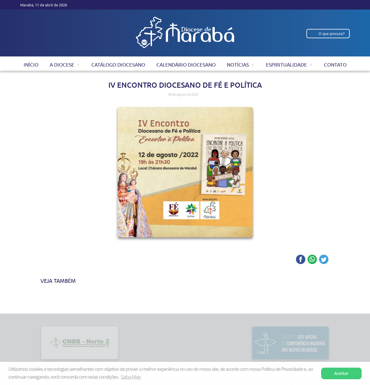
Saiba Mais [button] (130, 377)
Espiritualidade (286, 65)
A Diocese (62, 65)
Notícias (238, 65)
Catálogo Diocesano (118, 65)
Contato (335, 65)
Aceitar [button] (341, 373)
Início (31, 65)
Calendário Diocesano (186, 65)
